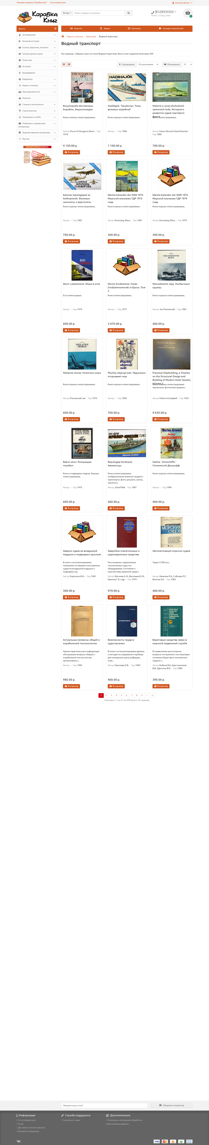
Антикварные (37, 35)
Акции (105, 28)
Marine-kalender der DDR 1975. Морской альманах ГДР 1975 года (126, 198)
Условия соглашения (28, 1131)
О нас (20, 1124)
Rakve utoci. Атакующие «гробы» (77, 463)
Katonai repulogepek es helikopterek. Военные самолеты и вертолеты (77, 198)
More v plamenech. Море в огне (81, 283)
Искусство (37, 60)
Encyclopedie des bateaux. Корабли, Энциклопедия (78, 107)
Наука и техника (37, 85)
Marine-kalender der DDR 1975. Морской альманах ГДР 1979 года (170, 198)
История (37, 66)
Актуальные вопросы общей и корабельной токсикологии (81, 641)
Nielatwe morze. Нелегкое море (82, 372)
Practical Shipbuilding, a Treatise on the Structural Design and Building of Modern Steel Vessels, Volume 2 (172, 376)
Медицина (37, 79)
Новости (76, 28)
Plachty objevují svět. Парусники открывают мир (127, 374)
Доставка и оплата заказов (31, 1127)
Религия (24, 98)
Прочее (37, 139)
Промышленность (37, 92)
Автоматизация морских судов (171, 550)
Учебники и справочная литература (37, 125)
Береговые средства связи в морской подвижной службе (170, 641)
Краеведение (26, 73)
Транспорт (91, 36)
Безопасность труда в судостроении (121, 641)
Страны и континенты (37, 104)
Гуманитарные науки (37, 54)
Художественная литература (37, 132)
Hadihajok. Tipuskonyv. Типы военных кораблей (124, 107)
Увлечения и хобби (37, 117)
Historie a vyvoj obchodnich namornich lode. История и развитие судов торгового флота (168, 109)
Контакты (134, 28)
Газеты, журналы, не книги (37, 47)
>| (152, 695)
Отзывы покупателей (171, 28)
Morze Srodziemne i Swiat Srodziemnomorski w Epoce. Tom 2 (127, 287)
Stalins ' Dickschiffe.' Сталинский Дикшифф (166, 463)
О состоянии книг (58, 2)
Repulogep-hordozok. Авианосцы (120, 463)
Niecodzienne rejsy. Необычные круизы (171, 285)
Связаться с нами (70, 1120)
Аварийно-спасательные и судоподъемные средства (124, 552)
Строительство (37, 111)
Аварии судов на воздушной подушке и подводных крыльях (82, 552)
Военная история (37, 41)
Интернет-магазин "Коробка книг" (32, 2)
